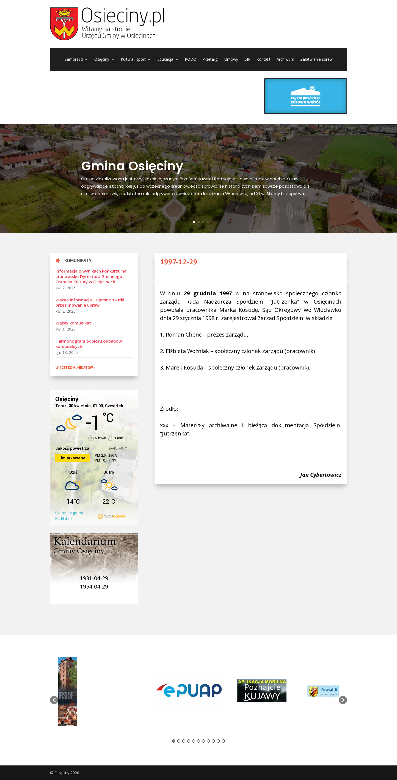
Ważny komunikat (73, 323)
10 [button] (218, 741)
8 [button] (208, 741)
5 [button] (193, 741)
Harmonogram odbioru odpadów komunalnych (89, 343)
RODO (190, 59)
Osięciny (101, 59)
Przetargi (210, 59)
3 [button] (183, 741)
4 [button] (188, 741)
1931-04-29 (94, 578)
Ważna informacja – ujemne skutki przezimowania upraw (90, 302)
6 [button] (198, 741)
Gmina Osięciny (132, 167)
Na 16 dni (62, 519)
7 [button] (203, 741)
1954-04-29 (94, 586)
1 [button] (173, 741)
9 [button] (213, 741)
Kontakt (264, 59)
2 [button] (178, 741)
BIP (247, 59)
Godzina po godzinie (70, 513)
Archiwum (285, 59)
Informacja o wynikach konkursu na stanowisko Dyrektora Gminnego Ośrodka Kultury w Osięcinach (91, 276)
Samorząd (74, 59)
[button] (54, 700)
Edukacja (165, 59)
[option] (117, 691)
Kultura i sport (133, 59)
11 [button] (223, 741)
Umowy (231, 59)
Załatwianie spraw (316, 59)
